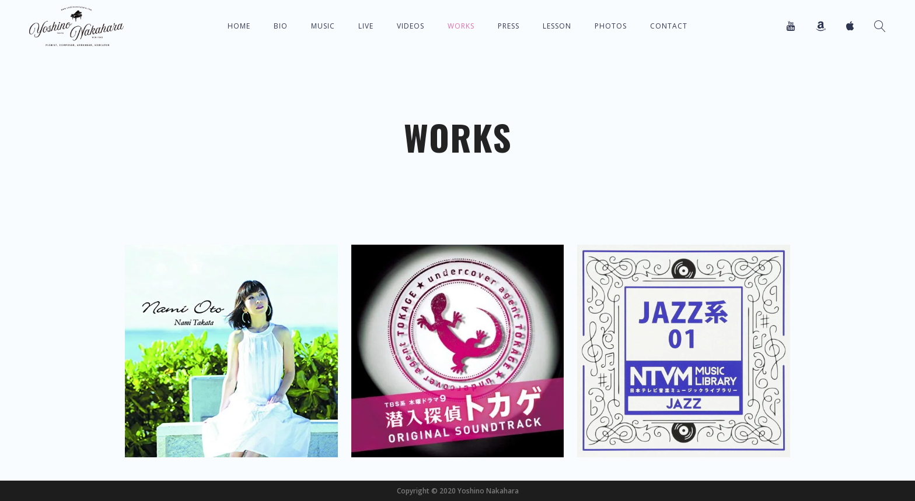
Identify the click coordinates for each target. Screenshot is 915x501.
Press (508, 26)
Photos (611, 26)
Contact (668, 26)
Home (239, 26)
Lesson (557, 26)
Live (365, 26)
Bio (281, 26)
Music (323, 26)
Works (461, 26)
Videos (410, 26)
